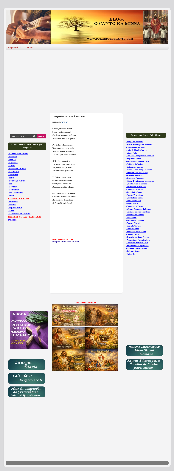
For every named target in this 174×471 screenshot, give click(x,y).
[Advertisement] (87, 73)
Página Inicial (14, 47)
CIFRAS (64, 122)
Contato (29, 47)
